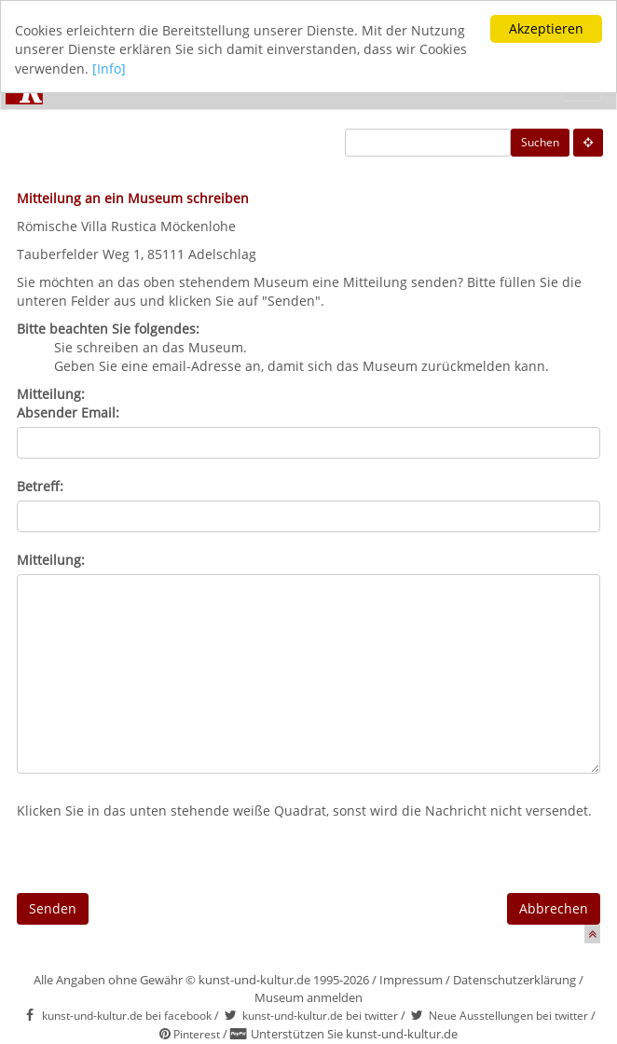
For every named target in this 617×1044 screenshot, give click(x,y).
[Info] (109, 68)
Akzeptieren (546, 28)
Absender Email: (68, 412)
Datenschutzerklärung (514, 979)
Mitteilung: (51, 560)
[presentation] (158, 856)
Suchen (540, 142)
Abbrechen (553, 908)
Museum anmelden (308, 997)
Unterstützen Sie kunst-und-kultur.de (354, 1033)
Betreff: (40, 486)
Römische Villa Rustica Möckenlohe (126, 226)
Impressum (411, 979)
